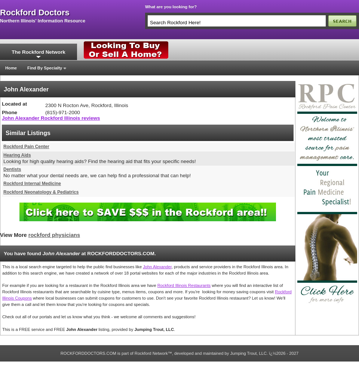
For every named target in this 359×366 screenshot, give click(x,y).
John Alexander (157, 267)
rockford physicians (54, 235)
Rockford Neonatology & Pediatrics (41, 192)
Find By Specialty (44, 68)
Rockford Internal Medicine (32, 183)
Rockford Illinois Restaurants (184, 285)
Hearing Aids (17, 155)
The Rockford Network (38, 52)
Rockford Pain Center (26, 146)
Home (11, 68)
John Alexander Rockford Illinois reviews (51, 118)
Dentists (12, 169)
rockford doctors (35, 13)
